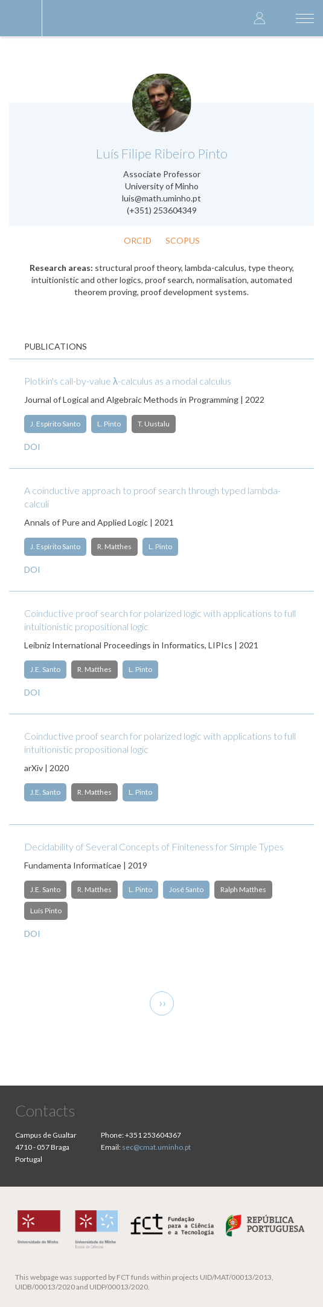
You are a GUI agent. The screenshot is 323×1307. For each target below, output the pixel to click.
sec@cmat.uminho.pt (156, 1147)
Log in (260, 18)
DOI (32, 447)
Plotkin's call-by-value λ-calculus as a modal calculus (127, 380)
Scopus (182, 240)
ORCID (138, 240)
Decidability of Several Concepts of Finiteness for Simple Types (154, 846)
